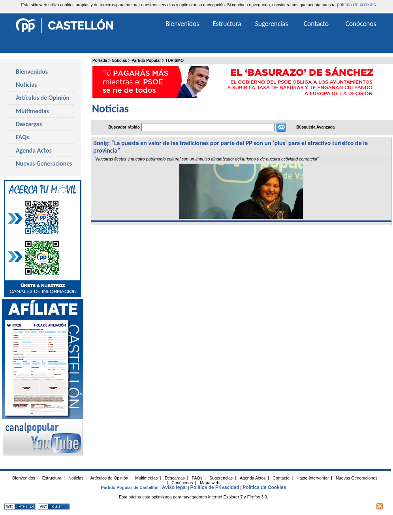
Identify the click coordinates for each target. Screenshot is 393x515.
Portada (99, 60)
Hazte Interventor (313, 477)
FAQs (22, 137)
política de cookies (356, 4)
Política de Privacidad (214, 487)
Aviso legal (174, 487)
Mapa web (209, 482)
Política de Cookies (264, 487)
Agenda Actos (34, 150)
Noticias (119, 60)
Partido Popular (146, 60)
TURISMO (174, 60)
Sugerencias (271, 23)
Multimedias (32, 111)
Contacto (316, 23)
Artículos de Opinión (43, 97)
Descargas (29, 124)
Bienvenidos (32, 71)
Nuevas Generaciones (44, 163)
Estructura (226, 23)
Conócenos (361, 23)
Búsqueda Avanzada (315, 127)
